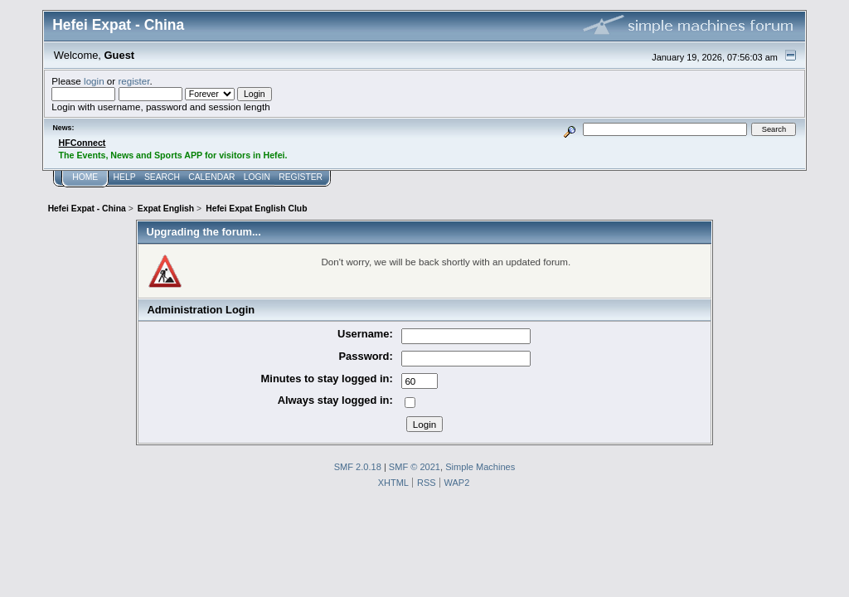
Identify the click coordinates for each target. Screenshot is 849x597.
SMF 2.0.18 (357, 467)
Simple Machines (480, 467)
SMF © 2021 (414, 467)
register (133, 80)
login (94, 80)
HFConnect (82, 143)
